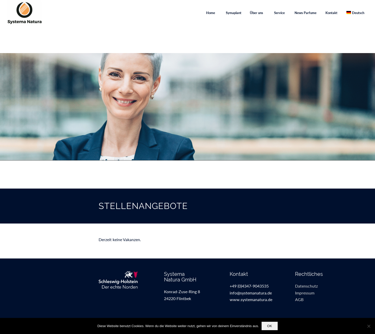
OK (269, 326)
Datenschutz (306, 285)
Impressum (304, 292)
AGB (299, 299)
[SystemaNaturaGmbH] (24, 13)
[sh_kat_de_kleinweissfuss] (122, 280)
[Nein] (368, 326)
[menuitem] (210, 13)
